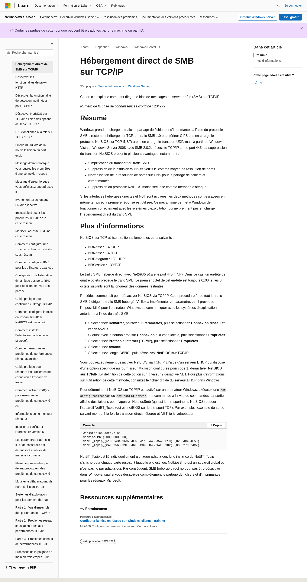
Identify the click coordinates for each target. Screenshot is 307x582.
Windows (121, 47)
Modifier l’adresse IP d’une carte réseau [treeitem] (33, 233)
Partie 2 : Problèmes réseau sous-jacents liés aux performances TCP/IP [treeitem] (33, 526)
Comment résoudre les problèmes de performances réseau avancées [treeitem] (33, 354)
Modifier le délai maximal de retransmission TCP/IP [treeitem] (33, 484)
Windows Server (145, 47)
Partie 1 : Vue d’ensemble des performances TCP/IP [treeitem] (32, 510)
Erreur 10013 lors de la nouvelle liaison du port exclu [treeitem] (30, 150)
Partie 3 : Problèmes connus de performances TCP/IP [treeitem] (34, 541)
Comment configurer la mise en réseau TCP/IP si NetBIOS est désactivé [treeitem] (34, 317)
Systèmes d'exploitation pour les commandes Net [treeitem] (32, 497)
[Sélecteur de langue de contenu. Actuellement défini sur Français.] (15, 575)
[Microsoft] (8, 6)
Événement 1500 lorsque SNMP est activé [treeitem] (32, 202)
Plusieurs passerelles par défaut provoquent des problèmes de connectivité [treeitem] (32, 468)
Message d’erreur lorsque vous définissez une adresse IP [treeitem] (34, 187)
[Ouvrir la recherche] (278, 6)
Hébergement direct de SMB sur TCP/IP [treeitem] (31, 66)
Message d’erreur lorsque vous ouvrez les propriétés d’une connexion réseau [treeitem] (32, 168)
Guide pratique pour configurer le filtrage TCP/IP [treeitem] (33, 301)
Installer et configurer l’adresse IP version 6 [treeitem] (29, 429)
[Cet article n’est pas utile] (261, 82)
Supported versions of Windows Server (124, 86)
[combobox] (29, 52)
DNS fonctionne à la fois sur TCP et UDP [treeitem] (33, 134)
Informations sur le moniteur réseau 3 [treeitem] (33, 416)
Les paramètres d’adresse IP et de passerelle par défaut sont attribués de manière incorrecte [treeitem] (32, 447)
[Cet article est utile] (256, 82)
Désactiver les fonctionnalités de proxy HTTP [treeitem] (31, 82)
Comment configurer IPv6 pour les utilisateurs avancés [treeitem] (34, 265)
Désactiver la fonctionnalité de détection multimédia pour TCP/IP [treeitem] (33, 101)
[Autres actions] (223, 47)
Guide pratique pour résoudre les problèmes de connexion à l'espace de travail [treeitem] (33, 374)
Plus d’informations (268, 60)
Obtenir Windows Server (257, 17)
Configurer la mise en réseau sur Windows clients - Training (122, 520)
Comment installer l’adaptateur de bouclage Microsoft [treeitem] (31, 335)
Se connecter (293, 5)
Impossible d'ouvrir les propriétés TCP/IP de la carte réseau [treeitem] (30, 218)
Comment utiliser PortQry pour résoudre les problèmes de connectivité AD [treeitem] (32, 398)
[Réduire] (52, 44)
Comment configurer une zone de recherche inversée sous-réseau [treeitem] (33, 249)
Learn (85, 47)
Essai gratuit (290, 17)
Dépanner (102, 47)
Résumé (261, 55)
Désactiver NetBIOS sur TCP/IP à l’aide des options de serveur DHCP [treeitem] (33, 119)
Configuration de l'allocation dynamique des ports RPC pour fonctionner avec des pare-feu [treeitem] (33, 283)
